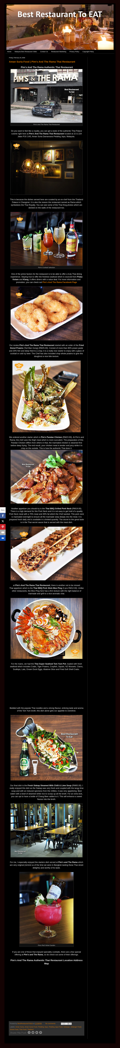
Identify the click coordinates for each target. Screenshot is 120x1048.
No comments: (50, 1023)
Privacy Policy (74, 52)
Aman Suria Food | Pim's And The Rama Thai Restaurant (42, 61)
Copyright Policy (88, 52)
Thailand (30, 1029)
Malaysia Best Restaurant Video (26, 52)
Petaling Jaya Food (55, 1027)
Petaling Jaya (43, 1027)
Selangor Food (76, 1027)
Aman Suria (19, 1027)
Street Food (14, 1029)
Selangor (66, 1027)
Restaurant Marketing (58, 52)
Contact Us (44, 52)
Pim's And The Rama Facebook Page (60, 282)
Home (9, 52)
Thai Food (22, 1029)
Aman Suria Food (31, 1027)
